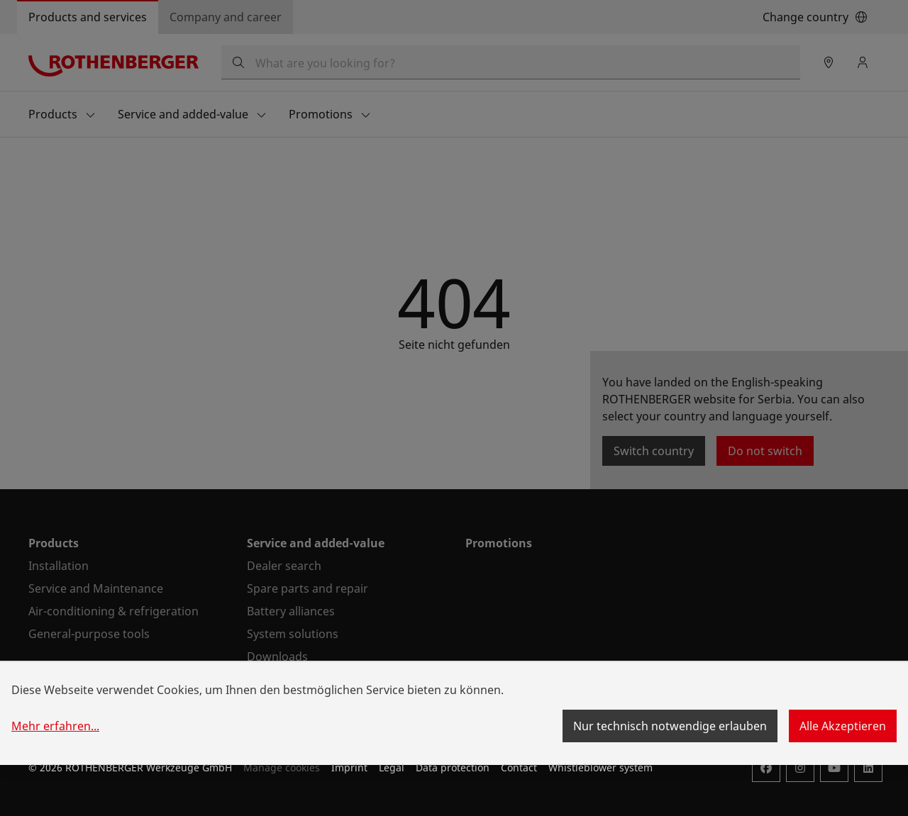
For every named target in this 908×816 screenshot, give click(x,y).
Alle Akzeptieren (842, 726)
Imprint (349, 767)
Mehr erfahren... (55, 726)
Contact (519, 767)
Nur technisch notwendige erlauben (670, 726)
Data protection (452, 767)
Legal (391, 767)
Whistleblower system (600, 767)
